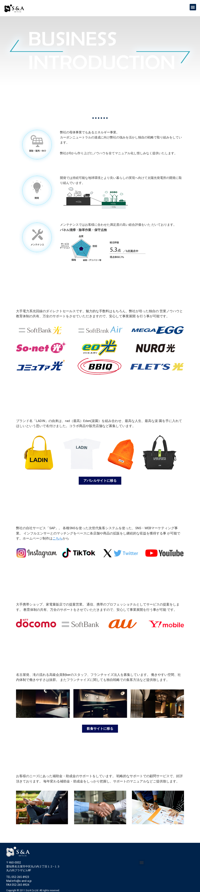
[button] (193, 7)
